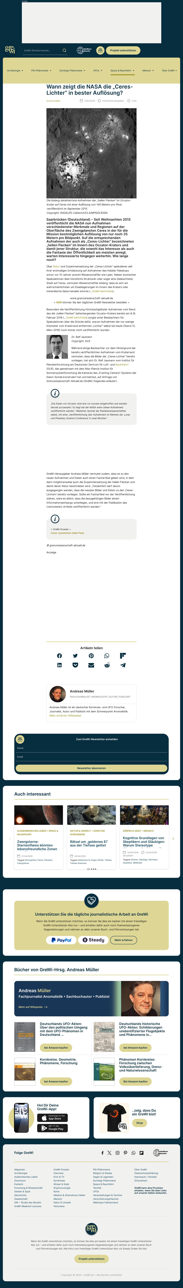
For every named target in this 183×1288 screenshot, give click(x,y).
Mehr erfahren (124, 940)
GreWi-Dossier (61, 1169)
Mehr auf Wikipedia (33, 1006)
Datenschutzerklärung (146, 1173)
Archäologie (13, 65)
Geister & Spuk (22, 1191)
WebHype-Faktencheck (105, 1202)
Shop (139, 1122)
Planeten (48, 860)
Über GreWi (168, 65)
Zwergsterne (23, 863)
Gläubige (143, 859)
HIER (59, 302)
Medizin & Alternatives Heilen (69, 1195)
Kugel (94, 860)
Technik (97, 1187)
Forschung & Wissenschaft (28, 1187)
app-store (52, 1118)
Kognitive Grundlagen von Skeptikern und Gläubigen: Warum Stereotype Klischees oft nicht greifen (144, 843)
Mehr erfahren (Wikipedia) (65, 715)
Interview (58, 1173)
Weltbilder (137, 862)
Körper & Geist (132, 830)
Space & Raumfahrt (121, 65)
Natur (56, 266)
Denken (134, 859)
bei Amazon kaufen (56, 1047)
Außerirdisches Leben (31, 830)
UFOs (96, 65)
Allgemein (19, 1169)
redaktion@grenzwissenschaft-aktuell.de (100, 50)
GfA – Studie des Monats (27, 1202)
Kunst (56, 1191)
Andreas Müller (53, 101)
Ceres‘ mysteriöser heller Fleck (67, 533)
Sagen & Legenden (103, 1176)
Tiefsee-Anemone (78, 863)
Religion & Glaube (102, 1173)
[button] (59, 656)
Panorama (59, 1206)
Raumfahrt (122, 364)
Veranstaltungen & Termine (107, 1195)
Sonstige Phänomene (70, 65)
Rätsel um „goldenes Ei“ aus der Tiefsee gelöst (89, 843)
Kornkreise (59, 1180)
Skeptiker (127, 862)
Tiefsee (108, 860)
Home (17, 73)
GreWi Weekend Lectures (27, 1206)
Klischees (153, 859)
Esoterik (18, 1184)
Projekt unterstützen (123, 50)
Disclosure (20, 1180)
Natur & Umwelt (80, 830)
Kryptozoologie (62, 1187)
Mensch (147, 65)
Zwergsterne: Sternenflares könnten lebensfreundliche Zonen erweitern (37, 847)
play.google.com (52, 1128)
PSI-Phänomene (39, 65)
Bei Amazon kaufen (135, 1081)
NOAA (100, 860)
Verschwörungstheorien (106, 1198)
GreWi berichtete (102, 291)
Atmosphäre (30, 860)
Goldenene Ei (84, 860)
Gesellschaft (21, 1198)
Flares (40, 860)
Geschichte (20, 1195)
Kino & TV (59, 1176)
